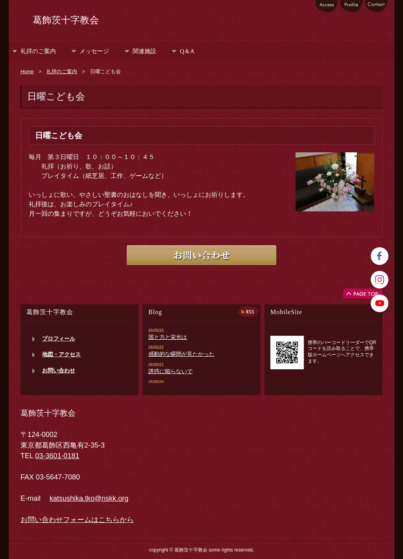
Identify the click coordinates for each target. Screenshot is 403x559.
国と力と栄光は (167, 337)
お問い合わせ (58, 370)
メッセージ (94, 51)
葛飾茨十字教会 (66, 20)
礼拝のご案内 (38, 51)
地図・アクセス (61, 354)
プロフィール (58, 338)
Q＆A (187, 51)
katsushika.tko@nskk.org (89, 498)
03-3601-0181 (57, 456)
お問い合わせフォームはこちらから (77, 520)
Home (27, 71)
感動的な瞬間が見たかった (181, 354)
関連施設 (144, 51)
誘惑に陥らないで (170, 371)
